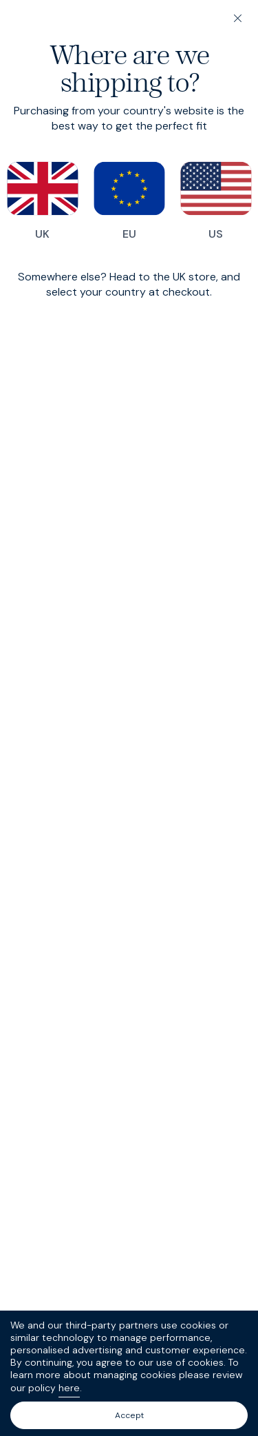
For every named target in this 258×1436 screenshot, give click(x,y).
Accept (129, 1415)
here (69, 1388)
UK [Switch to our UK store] (42, 201)
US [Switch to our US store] (216, 201)
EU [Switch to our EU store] (129, 201)
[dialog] (129, 718)
